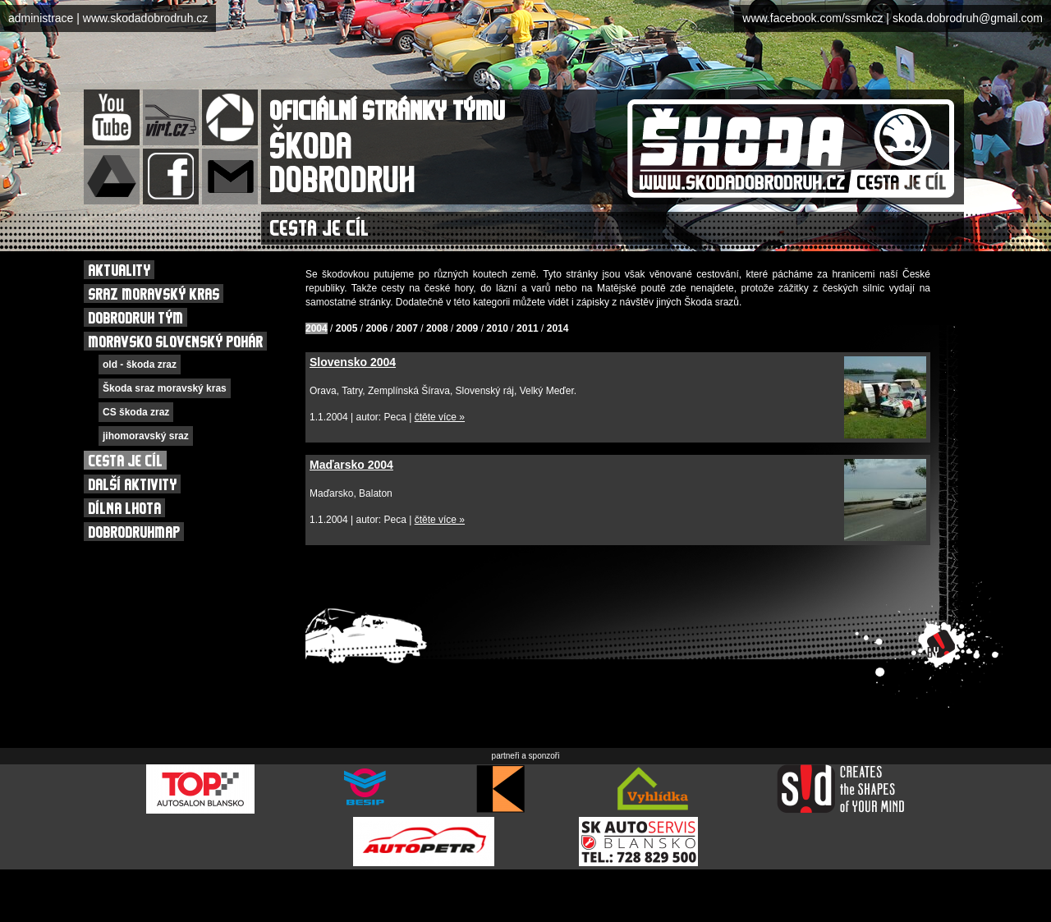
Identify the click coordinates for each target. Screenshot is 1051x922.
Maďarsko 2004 (351, 464)
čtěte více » (440, 417)
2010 (497, 328)
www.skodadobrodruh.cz (146, 18)
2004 (316, 328)
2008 (437, 328)
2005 (347, 328)
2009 (468, 328)
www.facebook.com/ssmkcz (812, 18)
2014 (558, 328)
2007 (407, 328)
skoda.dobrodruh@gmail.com (968, 18)
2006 (376, 328)
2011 (527, 328)
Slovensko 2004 (353, 362)
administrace (40, 18)
